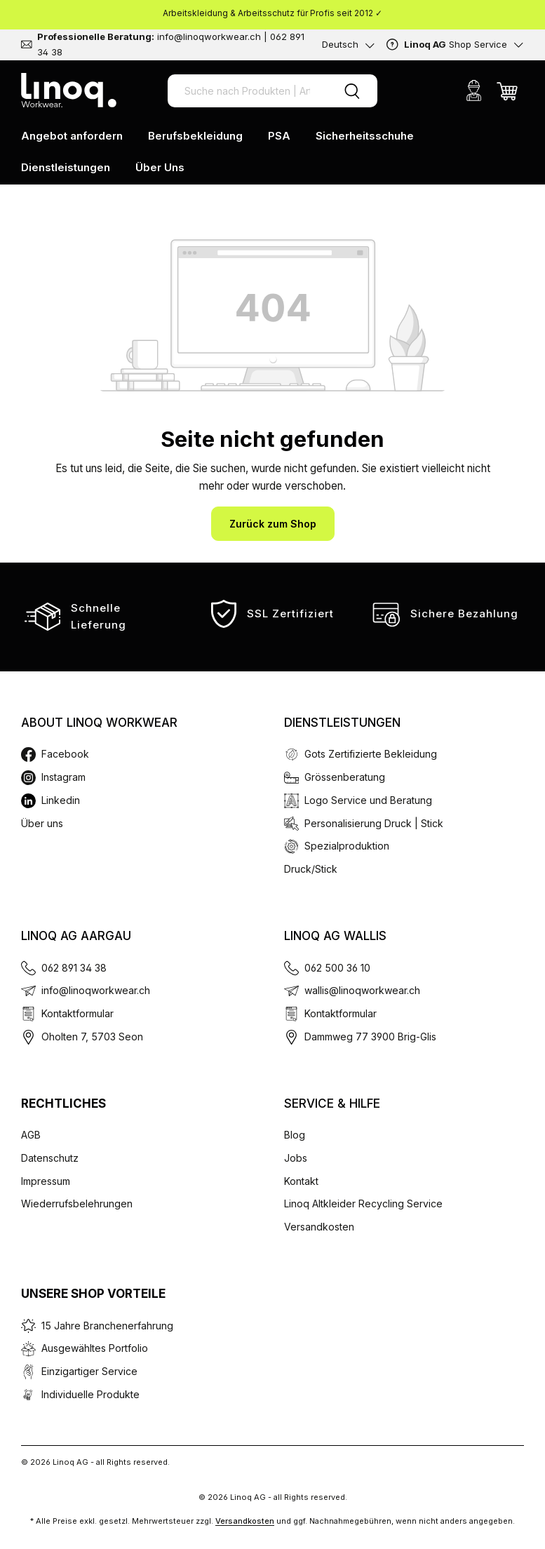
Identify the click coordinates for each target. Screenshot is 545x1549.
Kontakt (301, 1181)
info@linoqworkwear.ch (95, 990)
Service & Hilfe (332, 1104)
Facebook (65, 754)
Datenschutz (50, 1158)
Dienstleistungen (342, 723)
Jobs (295, 1158)
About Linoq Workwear (99, 723)
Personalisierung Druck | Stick (373, 823)
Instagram (63, 777)
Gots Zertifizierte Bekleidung (370, 754)
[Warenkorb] (507, 90)
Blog (294, 1135)
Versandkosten (319, 1227)
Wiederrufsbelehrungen (77, 1203)
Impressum (45, 1181)
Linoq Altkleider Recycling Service (363, 1203)
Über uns (42, 823)
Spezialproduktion (346, 846)
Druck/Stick (310, 869)
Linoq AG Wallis (335, 936)
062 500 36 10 (337, 968)
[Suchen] (352, 90)
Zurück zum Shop (272, 524)
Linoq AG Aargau (76, 936)
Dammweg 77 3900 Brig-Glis (370, 1036)
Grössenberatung (344, 777)
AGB (31, 1135)
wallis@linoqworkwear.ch (362, 990)
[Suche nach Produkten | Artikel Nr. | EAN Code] (247, 90)
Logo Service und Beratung (368, 800)
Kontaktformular (77, 1013)
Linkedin (60, 800)
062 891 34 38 (74, 968)
